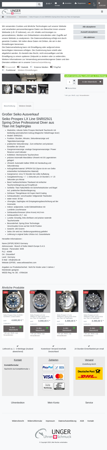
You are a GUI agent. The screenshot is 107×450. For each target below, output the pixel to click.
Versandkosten (84, 95)
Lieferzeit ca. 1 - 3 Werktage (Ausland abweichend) (17, 350)
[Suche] (39, 4)
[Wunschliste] (94, 4)
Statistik (24, 67)
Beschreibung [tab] (9, 106)
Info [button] (48, 3)
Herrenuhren (22, 17)
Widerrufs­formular (35, 421)
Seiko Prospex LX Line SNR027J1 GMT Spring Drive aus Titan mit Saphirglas (39, 316)
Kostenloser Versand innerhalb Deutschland (53, 350)
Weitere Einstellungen (27, 70)
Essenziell (10, 67)
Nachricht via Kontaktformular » (17, 369)
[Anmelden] (67, 3)
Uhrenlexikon (17, 402)
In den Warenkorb (91, 82)
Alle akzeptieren (89, 27)
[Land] (89, 3)
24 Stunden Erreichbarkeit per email (89, 349)
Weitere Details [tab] (25, 106)
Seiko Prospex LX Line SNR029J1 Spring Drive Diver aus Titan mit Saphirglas (66, 316)
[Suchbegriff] (19, 4)
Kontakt (57, 4)
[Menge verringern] (74, 83)
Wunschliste (70, 88)
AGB (82, 421)
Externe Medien (41, 67)
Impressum (50, 421)
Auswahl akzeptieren (89, 32)
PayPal (57, 67)
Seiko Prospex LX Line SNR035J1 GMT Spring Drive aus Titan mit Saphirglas (93, 316)
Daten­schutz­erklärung (41, 62)
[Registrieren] (80, 3)
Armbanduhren (11, 17)
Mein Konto (53, 402)
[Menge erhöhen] (74, 80)
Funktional (10, 70)
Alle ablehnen (89, 37)
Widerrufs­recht (18, 421)
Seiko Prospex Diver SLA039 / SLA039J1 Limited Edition (13, 315)
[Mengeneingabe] (69, 82)
